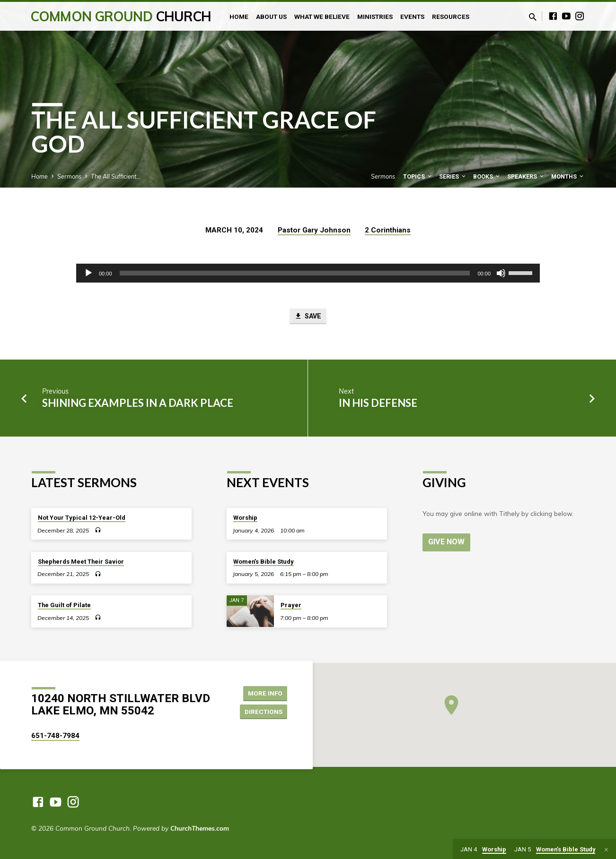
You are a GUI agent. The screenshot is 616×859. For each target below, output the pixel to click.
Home (238, 16)
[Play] (88, 273)
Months (568, 176)
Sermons (69, 176)
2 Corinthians (388, 230)
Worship (245, 517)
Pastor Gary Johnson (314, 230)
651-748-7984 (55, 735)
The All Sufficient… (116, 176)
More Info (263, 692)
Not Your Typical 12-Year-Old (81, 517)
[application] (308, 273)
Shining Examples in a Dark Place (137, 403)
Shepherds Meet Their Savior (81, 561)
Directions (262, 711)
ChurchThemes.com (199, 828)
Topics (418, 176)
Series (453, 176)
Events (412, 16)
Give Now (446, 541)
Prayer (291, 605)
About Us (271, 16)
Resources (450, 16)
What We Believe (322, 16)
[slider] (295, 273)
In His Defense (378, 403)
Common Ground (120, 16)
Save (308, 316)
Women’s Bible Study (263, 561)
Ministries (375, 16)
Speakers (526, 176)
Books (487, 176)
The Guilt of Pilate (64, 605)
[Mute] (501, 273)
